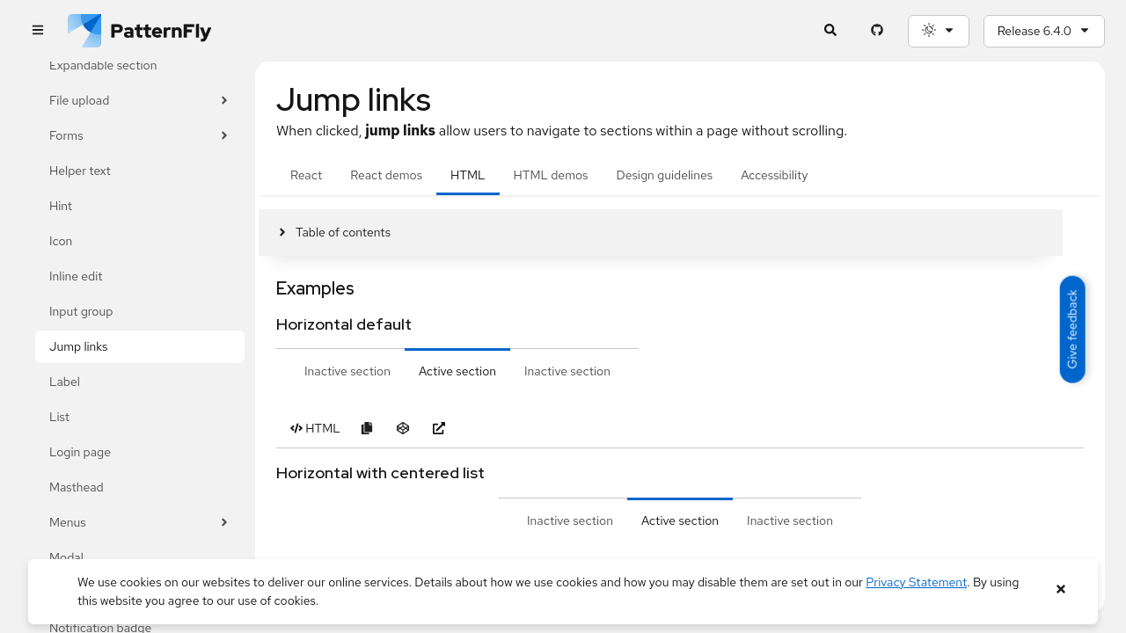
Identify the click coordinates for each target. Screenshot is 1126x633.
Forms (139, 136)
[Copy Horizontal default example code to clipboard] (367, 428)
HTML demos (551, 175)
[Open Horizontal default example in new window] (439, 428)
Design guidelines (664, 175)
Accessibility (774, 175)
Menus (139, 522)
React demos (386, 175)
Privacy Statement (916, 582)
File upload (139, 100)
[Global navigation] (37, 31)
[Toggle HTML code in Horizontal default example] (315, 428)
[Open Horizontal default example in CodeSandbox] (403, 428)
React (306, 175)
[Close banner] (1060, 589)
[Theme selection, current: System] (938, 31)
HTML (467, 175)
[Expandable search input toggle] (831, 31)
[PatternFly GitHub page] (877, 31)
